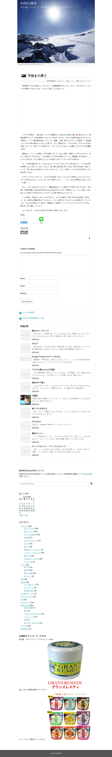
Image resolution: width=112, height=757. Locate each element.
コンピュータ (29, 617)
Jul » (26, 515)
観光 (25, 611)
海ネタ (26, 547)
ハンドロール (32, 153)
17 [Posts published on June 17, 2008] (22, 508)
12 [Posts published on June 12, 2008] (27, 506)
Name (23, 278)
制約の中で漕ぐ (38, 383)
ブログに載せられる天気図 (43, 370)
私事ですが (25, 605)
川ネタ (26, 544)
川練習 (26, 537)
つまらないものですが (32, 614)
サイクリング (29, 587)
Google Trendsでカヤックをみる (46, 357)
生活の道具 (28, 608)
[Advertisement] (38, 111)
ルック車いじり (30, 584)
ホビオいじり (26, 602)
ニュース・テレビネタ (32, 553)
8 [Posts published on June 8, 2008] (33, 504)
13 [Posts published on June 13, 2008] (29, 506)
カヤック (24, 526)
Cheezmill (87, 474)
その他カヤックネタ (31, 559)
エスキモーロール (30, 541)
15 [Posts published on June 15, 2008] (34, 506)
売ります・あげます (31, 623)
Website (23, 293)
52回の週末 (28, 3)
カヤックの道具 (30, 534)
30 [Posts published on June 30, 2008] (20, 513)
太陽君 (35, 396)
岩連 (65, 135)
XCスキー (27, 576)
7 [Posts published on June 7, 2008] (30, 504)
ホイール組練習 (27, 313)
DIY (22, 600)
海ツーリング (29, 531)
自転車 (23, 582)
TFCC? (35, 344)
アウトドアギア (26, 597)
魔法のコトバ (37, 433)
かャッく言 (28, 562)
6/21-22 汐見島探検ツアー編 (31, 318)
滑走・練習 (28, 573)
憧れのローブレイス (40, 331)
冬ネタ (26, 567)
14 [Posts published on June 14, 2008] (31, 506)
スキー (23, 565)
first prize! (36, 421)
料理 (25, 620)
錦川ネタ (27, 556)
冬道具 (26, 570)
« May (21, 515)
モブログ (24, 626)
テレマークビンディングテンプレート (30, 64)
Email (23, 286)
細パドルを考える (39, 408)
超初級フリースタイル (32, 550)
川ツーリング (29, 528)
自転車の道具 (29, 591)
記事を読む (35, 339)
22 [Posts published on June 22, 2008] (34, 508)
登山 (22, 579)
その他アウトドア (27, 594)
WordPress (25, 629)
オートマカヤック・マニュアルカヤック (49, 446)
